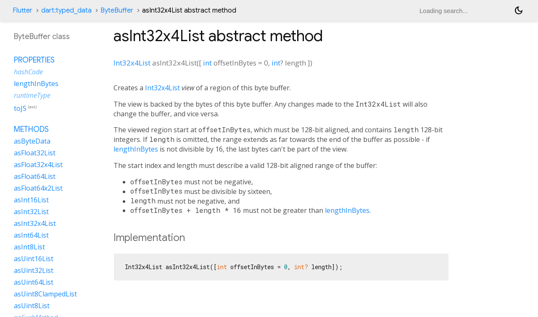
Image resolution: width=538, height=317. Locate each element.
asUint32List (33, 270)
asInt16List (31, 199)
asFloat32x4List (38, 164)
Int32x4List (131, 63)
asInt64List (31, 235)
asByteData (32, 141)
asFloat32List (34, 152)
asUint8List (32, 305)
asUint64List (33, 282)
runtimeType (32, 95)
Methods (31, 129)
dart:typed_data (66, 10)
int (207, 63)
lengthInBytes (135, 149)
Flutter (22, 10)
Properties (34, 60)
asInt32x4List (35, 223)
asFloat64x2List (38, 188)
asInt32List (31, 211)
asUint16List (33, 258)
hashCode (28, 71)
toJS (20, 108)
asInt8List (29, 247)
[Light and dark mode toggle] (518, 10)
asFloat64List (34, 176)
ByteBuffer (116, 10)
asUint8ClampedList (45, 294)
